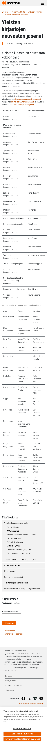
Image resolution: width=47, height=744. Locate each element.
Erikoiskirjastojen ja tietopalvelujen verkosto (22, 589)
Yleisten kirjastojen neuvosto (16, 15)
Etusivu (5, 12)
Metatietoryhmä (13, 546)
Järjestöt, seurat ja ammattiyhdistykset (20, 559)
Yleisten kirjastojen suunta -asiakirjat (22, 535)
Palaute (8, 676)
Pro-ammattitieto (18, 12)
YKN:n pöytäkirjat (14, 538)
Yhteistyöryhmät (35, 12)
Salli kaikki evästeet (22, 733)
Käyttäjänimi (7, 603)
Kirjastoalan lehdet (12, 565)
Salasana (6, 611)
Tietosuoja (9, 690)
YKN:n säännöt (13, 527)
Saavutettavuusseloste (14, 685)
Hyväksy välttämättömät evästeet (22, 739)
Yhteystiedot (10, 681)
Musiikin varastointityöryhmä (19, 549)
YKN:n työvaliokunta (15, 542)
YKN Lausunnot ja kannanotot (19, 553)
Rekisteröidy (10, 631)
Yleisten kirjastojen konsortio (16, 583)
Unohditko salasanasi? (14, 634)
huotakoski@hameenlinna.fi (22, 102)
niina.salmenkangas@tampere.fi (27, 99)
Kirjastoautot (9, 571)
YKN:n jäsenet (13, 531)
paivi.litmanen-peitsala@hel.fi (22, 105)
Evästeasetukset (22, 728)
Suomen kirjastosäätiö (13, 577)
